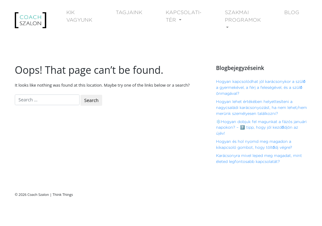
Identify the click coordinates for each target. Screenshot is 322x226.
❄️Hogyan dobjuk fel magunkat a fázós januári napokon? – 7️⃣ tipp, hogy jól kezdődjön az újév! (261, 128)
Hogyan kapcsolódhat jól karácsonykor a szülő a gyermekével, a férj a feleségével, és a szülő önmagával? (260, 87)
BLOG (291, 12)
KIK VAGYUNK (79, 16)
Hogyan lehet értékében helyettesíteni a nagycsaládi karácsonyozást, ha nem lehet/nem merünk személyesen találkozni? (261, 108)
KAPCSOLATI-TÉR (183, 16)
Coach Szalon (38, 194)
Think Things (63, 194)
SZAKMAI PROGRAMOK (243, 16)
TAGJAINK (129, 12)
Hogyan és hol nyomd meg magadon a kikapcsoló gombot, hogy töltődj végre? (254, 144)
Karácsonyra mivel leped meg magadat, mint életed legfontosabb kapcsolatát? (259, 158)
